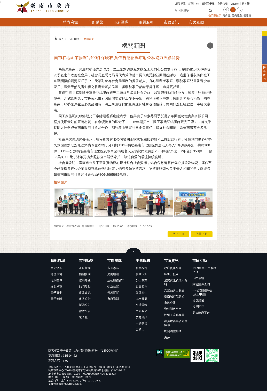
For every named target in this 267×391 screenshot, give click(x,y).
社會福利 (141, 268)
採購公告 (85, 305)
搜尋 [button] (210, 10)
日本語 (246, 3)
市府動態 (95, 22)
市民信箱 (222, 3)
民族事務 (141, 323)
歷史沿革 (56, 268)
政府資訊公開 (173, 268)
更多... (140, 329)
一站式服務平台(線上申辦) (202, 292)
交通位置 (113, 286)
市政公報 (170, 302)
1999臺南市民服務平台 (204, 270)
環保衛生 (141, 292)
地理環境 (56, 274)
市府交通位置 (109, 350)
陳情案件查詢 (201, 284)
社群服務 (198, 300)
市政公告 (85, 298)
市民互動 (196, 22)
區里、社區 (171, 274)
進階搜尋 (217, 10)
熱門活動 (85, 286)
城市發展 (141, 298)
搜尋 (176, 9)
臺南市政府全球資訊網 (44, 7)
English (235, 3)
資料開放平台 (173, 308)
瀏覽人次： (55, 360)
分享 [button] (246, 7)
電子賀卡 (56, 292)
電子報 (83, 317)
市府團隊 (120, 22)
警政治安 (141, 274)
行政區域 (56, 280)
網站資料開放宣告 (86, 350)
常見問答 (198, 306)
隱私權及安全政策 (60, 350)
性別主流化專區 (174, 315)
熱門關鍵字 (214, 15)
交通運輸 (141, 305)
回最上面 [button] (201, 234)
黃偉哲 (226, 15)
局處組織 (113, 274)
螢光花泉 (237, 15)
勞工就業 (141, 280)
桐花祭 (247, 15)
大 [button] (239, 9)
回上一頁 (178, 234)
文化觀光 (141, 311)
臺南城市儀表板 (174, 296)
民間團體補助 (173, 331)
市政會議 (85, 292)
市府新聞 (85, 268)
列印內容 (210, 45)
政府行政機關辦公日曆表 (77, 377)
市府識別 (113, 298)
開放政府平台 (201, 312)
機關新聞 (89, 39)
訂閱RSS (194, 3)
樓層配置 (113, 292)
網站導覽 (180, 3)
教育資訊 (141, 317)
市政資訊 (171, 22)
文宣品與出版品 (174, 290)
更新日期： (55, 355)
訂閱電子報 (208, 3)
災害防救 (141, 286)
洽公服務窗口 (116, 280)
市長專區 (113, 268)
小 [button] (226, 9)
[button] (73, 203)
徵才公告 (85, 311)
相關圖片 (60, 182)
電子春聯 (56, 298)
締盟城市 (56, 286)
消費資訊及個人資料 (175, 282)
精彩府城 (70, 22)
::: (1, 1)
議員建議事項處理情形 (175, 323)
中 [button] (233, 9)
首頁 (61, 39)
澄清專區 (85, 280)
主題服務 (146, 22)
